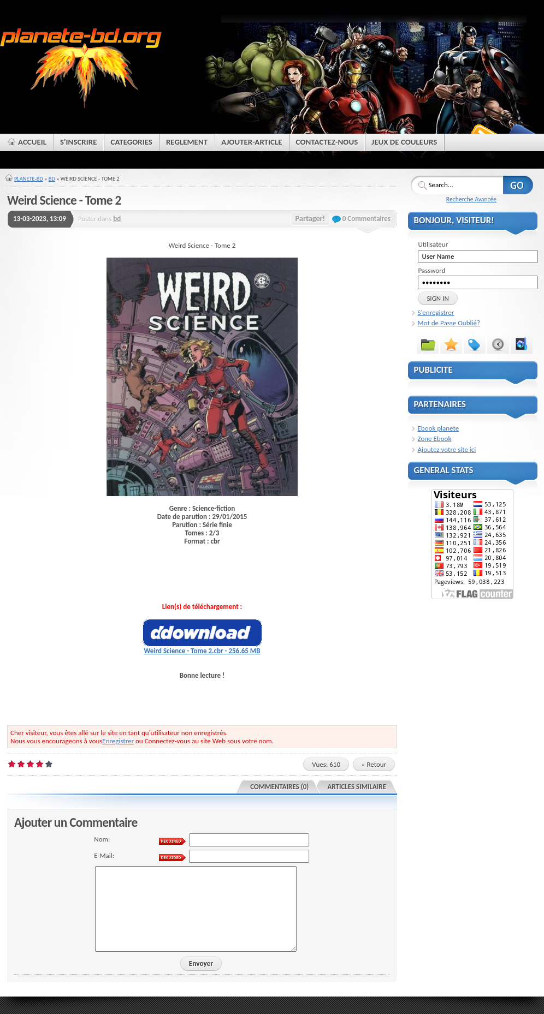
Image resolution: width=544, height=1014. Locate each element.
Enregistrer (118, 741)
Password (431, 270)
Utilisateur (433, 244)
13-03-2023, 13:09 (39, 218)
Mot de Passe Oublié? (449, 323)
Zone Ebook (435, 438)
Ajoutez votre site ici (447, 449)
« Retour (374, 764)
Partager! (310, 218)
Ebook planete (438, 428)
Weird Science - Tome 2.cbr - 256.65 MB (202, 651)
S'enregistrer (436, 312)
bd (117, 218)
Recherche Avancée (471, 199)
